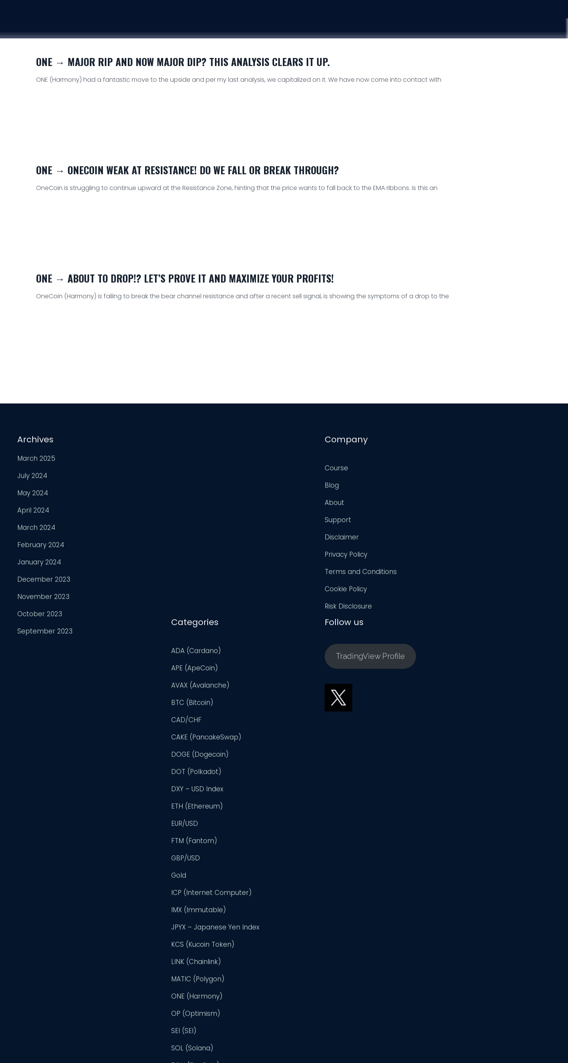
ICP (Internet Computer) (329, 711)
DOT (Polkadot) (314, 590)
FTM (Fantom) (312, 660)
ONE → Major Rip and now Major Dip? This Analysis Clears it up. (183, 61)
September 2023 (44, 633)
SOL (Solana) (310, 867)
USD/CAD (304, 970)
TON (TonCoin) (313, 884)
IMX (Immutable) (316, 729)
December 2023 (43, 581)
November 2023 (43, 598)
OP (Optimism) (313, 832)
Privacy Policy (174, 556)
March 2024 (36, 529)
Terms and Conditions (189, 573)
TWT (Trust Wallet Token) (330, 919)
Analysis (448, 24)
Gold (296, 694)
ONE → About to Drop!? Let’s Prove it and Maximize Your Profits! (185, 278)
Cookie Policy (174, 590)
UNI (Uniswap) (311, 953)
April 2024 (33, 512)
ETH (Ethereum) (315, 625)
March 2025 (36, 460)
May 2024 (32, 494)
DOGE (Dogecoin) (318, 573)
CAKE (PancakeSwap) (324, 556)
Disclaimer (170, 539)
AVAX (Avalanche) (318, 504)
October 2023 (39, 615)
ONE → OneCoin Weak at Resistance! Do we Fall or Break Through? (187, 169)
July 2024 (32, 477)
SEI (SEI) (302, 850)
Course (404, 23)
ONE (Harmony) (315, 815)
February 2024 (40, 546)
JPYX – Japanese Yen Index (333, 746)
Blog (160, 487)
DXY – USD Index (315, 608)
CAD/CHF (304, 539)
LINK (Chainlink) (314, 780)
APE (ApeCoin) (312, 487)
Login (536, 28)
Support (494, 26)
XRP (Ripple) (309, 1005)
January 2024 (39, 564)
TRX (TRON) (307, 901)
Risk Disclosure (176, 608)
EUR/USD (302, 642)
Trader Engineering (278, 1047)
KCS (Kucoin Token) (321, 763)
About (163, 504)
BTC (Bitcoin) (310, 521)
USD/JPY (302, 988)
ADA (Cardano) (314, 469)
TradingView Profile (471, 474)
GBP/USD (303, 677)
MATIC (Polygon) (316, 798)
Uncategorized (312, 936)
